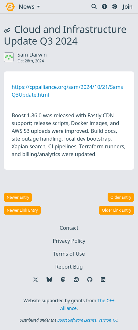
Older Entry (121, 197)
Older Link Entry (116, 210)
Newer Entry (18, 197)
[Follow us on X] (35, 279)
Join (127, 6)
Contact (69, 227)
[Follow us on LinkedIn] (103, 279)
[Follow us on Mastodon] (63, 279)
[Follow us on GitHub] (89, 279)
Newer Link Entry (22, 210)
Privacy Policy (69, 240)
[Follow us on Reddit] (76, 279)
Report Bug (69, 266)
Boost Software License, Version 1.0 (87, 320)
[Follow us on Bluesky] (49, 279)
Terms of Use (69, 253)
